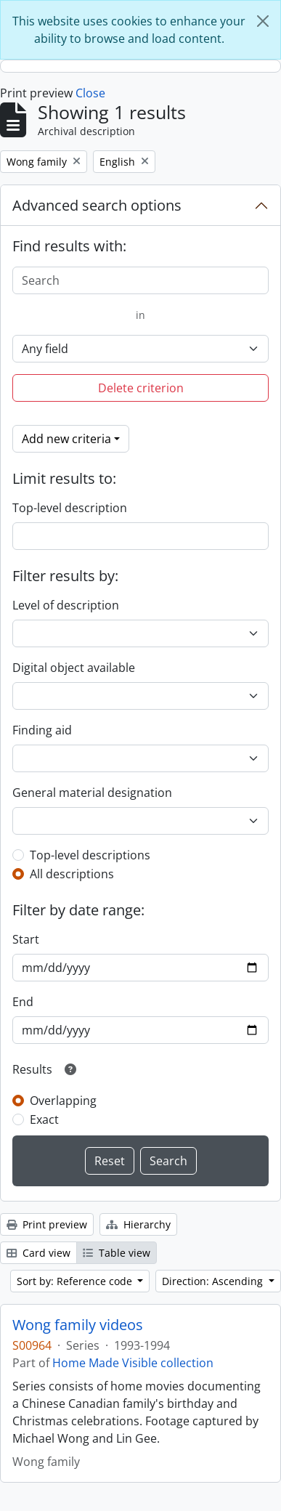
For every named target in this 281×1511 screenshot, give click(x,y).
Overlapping (63, 1101)
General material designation (92, 793)
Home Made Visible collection (132, 1363)
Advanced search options (97, 205)
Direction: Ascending (214, 1281)
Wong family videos (77, 1325)
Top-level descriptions (90, 855)
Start (25, 939)
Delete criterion (141, 388)
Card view (38, 1253)
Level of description (65, 605)
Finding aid (42, 730)
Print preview (47, 1224)
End (22, 1002)
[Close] (262, 21)
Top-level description (69, 508)
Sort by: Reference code (76, 1281)
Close (90, 93)
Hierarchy (138, 1224)
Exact (44, 1119)
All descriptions (72, 874)
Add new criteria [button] (66, 439)
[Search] (140, 280)
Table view (116, 1253)
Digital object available (73, 668)
